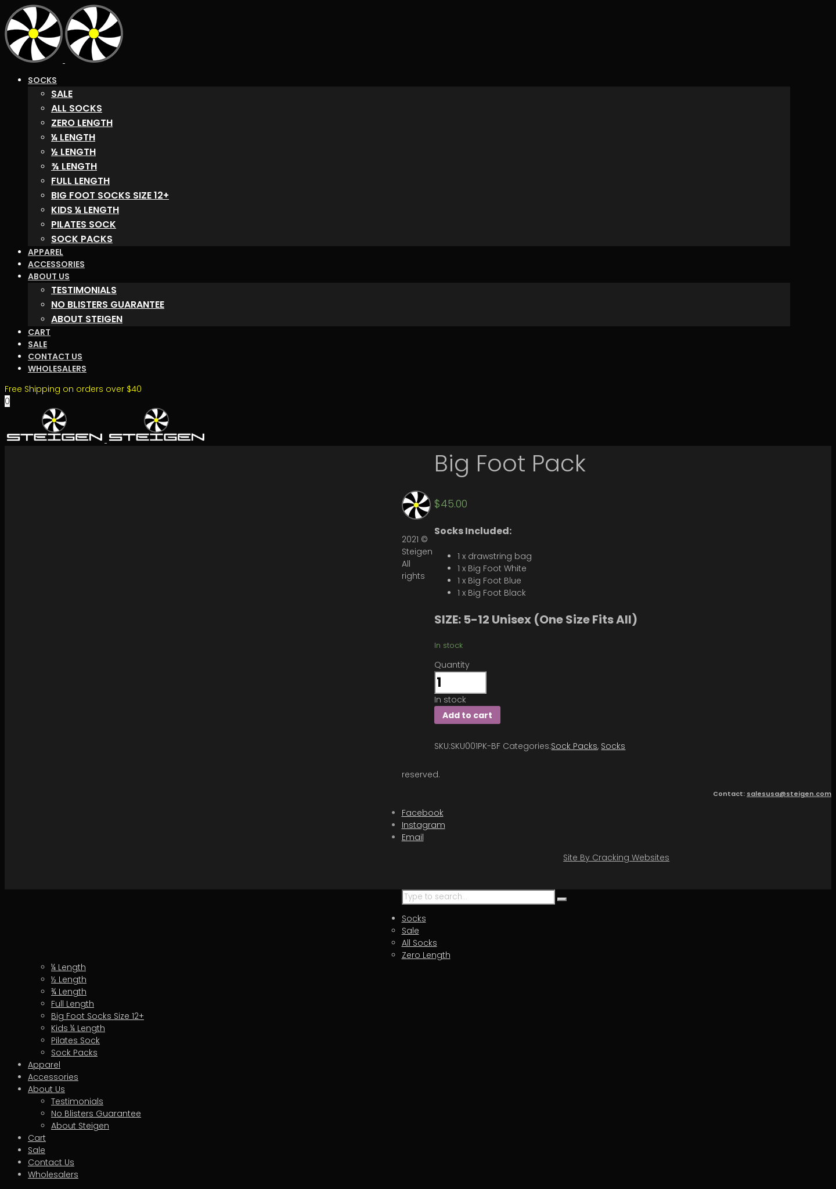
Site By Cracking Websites (616, 857)
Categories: (527, 746)
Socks (613, 746)
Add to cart (467, 715)
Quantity (452, 665)
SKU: (442, 746)
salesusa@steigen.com (789, 793)
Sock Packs (574, 746)
